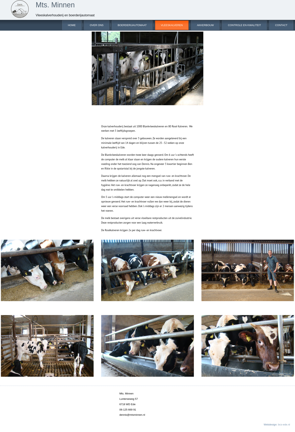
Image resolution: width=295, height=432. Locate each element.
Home (72, 25)
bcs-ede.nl (284, 424)
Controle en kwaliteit (244, 25)
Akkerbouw (205, 25)
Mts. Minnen (55, 5)
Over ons (97, 25)
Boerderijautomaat (132, 25)
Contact (281, 25)
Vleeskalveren (172, 25)
